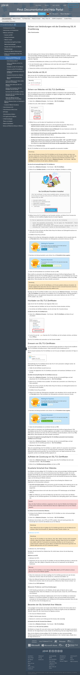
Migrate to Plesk (53, 663)
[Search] (23, 13)
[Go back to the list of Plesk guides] (1, 24)
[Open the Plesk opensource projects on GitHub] (61, 651)
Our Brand (30, 659)
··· (14, 25)
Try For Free (73, 5)
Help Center (55, 5)
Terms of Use (31, 663)
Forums (72, 659)
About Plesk (31, 657)
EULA (29, 661)
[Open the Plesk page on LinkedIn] (56, 651)
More (64, 5)
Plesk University (74, 661)
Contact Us (52, 664)
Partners (68, 1)
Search (42, 13)
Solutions (38, 5)
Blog (72, 1)
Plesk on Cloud (36, 18)
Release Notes (16, 18)
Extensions (41, 659)
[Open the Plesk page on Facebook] (50, 651)
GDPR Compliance (57, 18)
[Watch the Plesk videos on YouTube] (58, 651)
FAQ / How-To (46, 18)
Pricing (47, 5)
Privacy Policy (31, 667)
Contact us (76, 1)
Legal (29, 665)
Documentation (6, 18)
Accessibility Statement (8, 21)
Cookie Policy (68, 18)
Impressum (30, 668)
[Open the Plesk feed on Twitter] (53, 651)
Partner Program (64, 661)
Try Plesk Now (26, 18)
